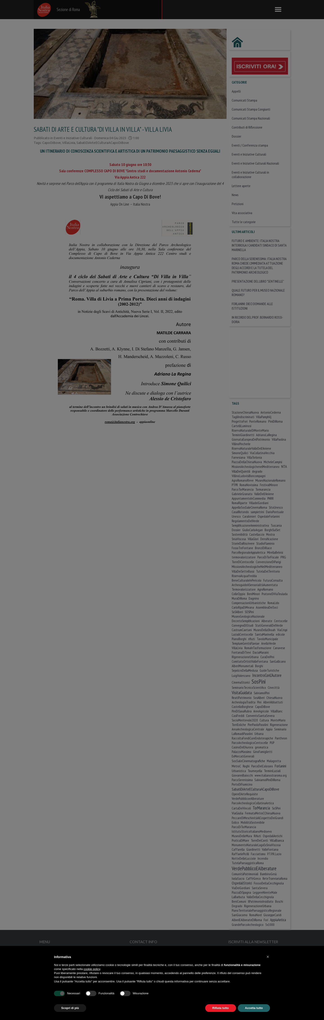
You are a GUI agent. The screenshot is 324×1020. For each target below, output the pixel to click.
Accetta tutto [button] (254, 1008)
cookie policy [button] (92, 969)
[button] (267, 956)
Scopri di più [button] (70, 1008)
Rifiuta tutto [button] (220, 1008)
